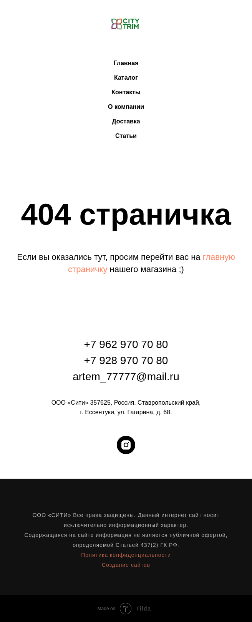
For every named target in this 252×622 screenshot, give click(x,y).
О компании (126, 106)
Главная (125, 63)
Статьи (126, 136)
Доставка (126, 121)
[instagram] (126, 445)
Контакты (125, 92)
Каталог (126, 77)
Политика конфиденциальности (126, 555)
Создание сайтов (126, 565)
